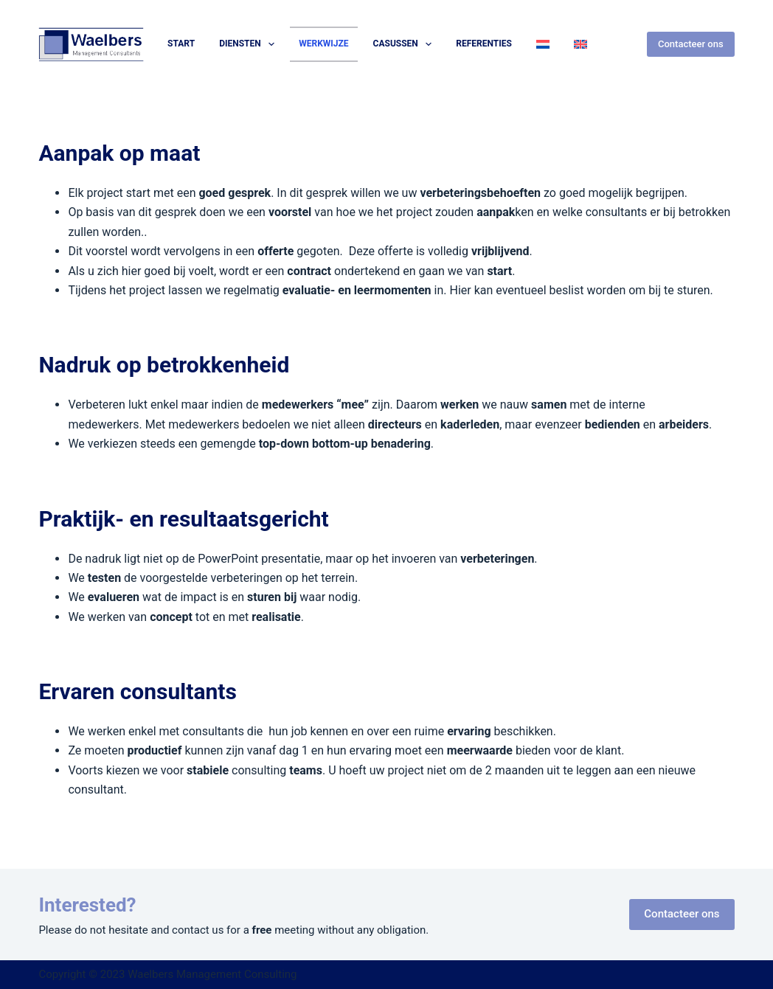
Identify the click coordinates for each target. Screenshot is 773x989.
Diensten (249, 44)
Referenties (484, 43)
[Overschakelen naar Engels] (580, 44)
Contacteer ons (691, 43)
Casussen (405, 44)
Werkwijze (323, 43)
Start (181, 43)
